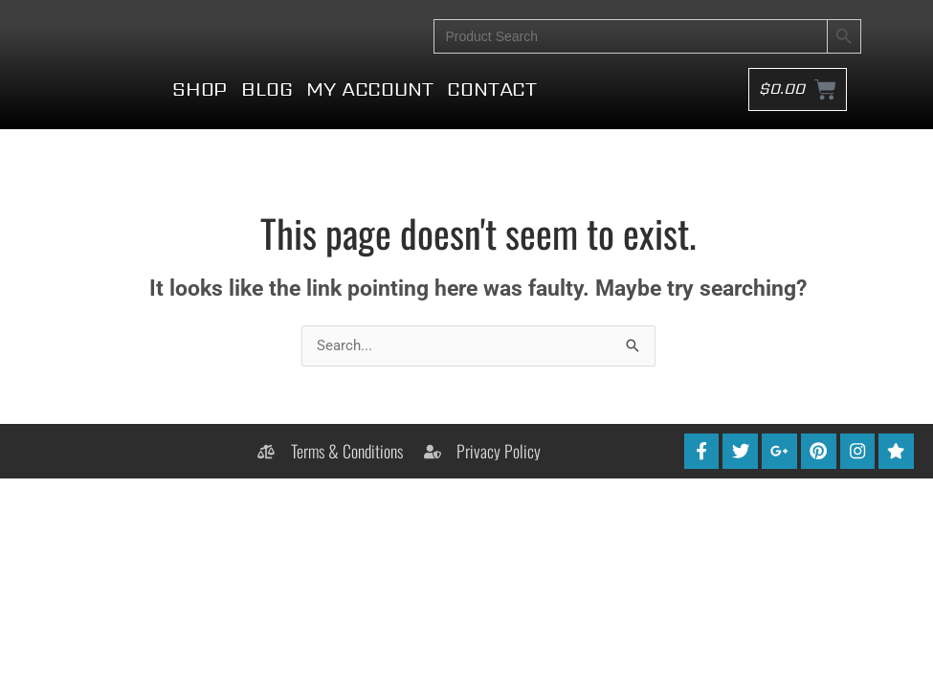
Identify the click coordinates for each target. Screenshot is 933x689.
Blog (266, 109)
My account (369, 109)
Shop (199, 109)
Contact (492, 109)
